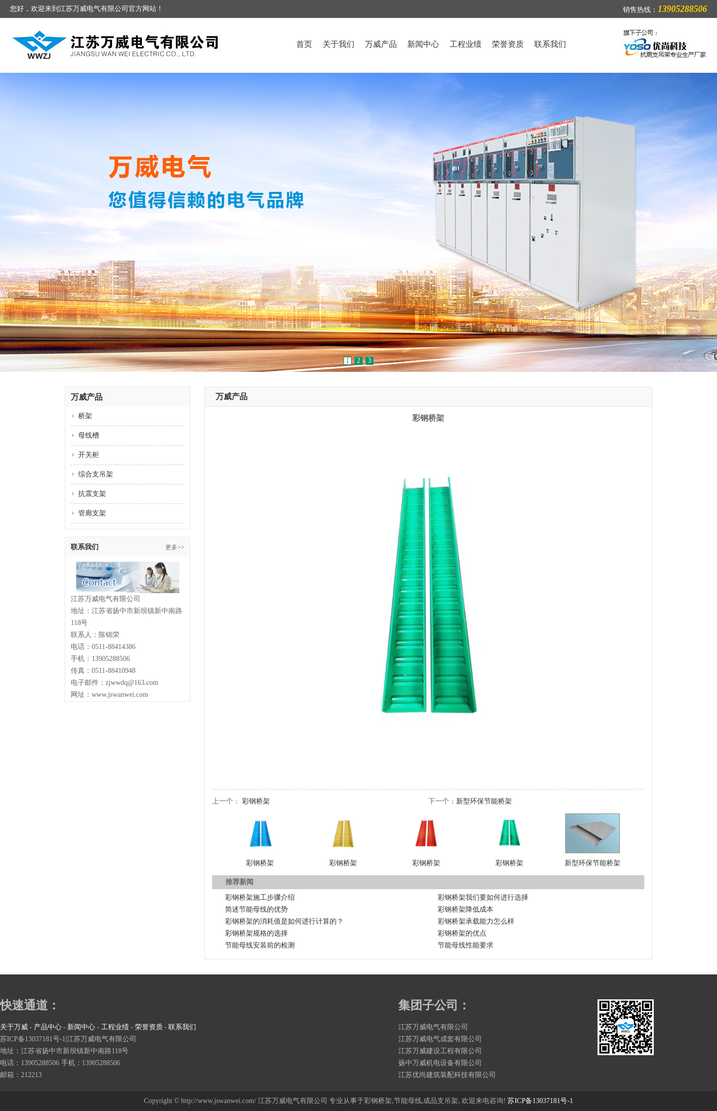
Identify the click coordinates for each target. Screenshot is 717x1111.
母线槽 (88, 435)
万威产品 (381, 44)
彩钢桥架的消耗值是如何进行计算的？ (284, 921)
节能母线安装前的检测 (260, 945)
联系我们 (550, 44)
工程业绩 (465, 44)
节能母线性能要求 (465, 945)
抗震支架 (92, 493)
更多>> (174, 547)
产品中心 (48, 1027)
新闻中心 (423, 44)
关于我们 (339, 44)
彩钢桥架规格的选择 (256, 933)
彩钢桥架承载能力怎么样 (476, 921)
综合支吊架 (95, 474)
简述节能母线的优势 (256, 909)
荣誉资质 (508, 44)
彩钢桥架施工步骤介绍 (260, 897)
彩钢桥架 (256, 801)
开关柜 (88, 455)
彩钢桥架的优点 (462, 933)
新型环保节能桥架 (484, 801)
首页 (304, 44)
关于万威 (14, 1027)
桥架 (85, 416)
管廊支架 (92, 513)
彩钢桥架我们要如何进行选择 (483, 897)
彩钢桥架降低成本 (465, 909)
